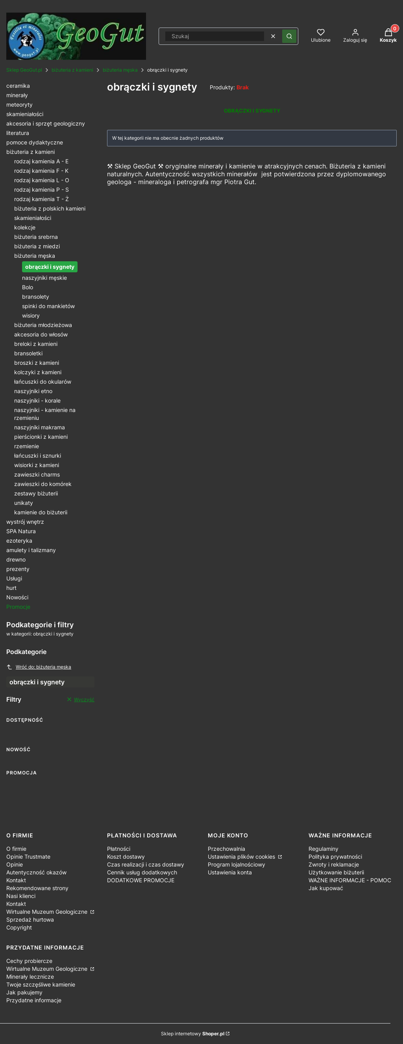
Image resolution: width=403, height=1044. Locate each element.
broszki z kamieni (36, 362)
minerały (17, 95)
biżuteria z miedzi (37, 246)
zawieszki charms (37, 474)
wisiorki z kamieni (36, 465)
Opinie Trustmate (28, 856)
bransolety (35, 296)
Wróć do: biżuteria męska (38, 667)
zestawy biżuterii (36, 493)
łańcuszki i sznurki (37, 455)
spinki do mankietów (48, 306)
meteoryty (19, 104)
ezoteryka (19, 540)
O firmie (16, 848)
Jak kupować (326, 888)
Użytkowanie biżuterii (336, 872)
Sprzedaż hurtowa (30, 919)
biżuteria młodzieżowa (43, 325)
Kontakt (16, 880)
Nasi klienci (20, 895)
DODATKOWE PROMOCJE (140, 880)
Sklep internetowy (192, 1034)
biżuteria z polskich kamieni (49, 208)
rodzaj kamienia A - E (41, 161)
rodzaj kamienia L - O (41, 180)
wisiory (31, 315)
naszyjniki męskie (44, 277)
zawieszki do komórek (43, 483)
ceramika (18, 85)
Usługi (14, 578)
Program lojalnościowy (236, 864)
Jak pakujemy (24, 992)
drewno (16, 559)
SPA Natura (21, 531)
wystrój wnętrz (25, 521)
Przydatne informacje (33, 1000)
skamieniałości (24, 114)
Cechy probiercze (29, 960)
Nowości (17, 597)
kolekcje (24, 227)
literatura (17, 132)
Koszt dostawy (126, 856)
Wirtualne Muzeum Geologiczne (47, 911)
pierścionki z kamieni (41, 436)
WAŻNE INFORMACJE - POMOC (350, 880)
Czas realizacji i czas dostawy (145, 864)
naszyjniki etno (33, 391)
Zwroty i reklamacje (334, 864)
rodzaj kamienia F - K (41, 170)
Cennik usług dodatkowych (142, 872)
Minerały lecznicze (30, 976)
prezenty (18, 568)
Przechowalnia (226, 848)
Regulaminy (323, 848)
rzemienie (26, 446)
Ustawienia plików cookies (242, 856)
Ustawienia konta (230, 872)
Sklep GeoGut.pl (24, 70)
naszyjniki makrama (39, 427)
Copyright (19, 927)
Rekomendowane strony (37, 888)
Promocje (18, 606)
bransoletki (28, 353)
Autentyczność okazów (36, 872)
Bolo (27, 287)
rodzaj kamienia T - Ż (41, 199)
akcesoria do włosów (41, 334)
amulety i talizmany (31, 550)
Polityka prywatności (335, 856)
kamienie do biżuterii (40, 512)
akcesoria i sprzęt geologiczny (45, 123)
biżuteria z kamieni (72, 70)
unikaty (23, 502)
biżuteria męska (120, 70)
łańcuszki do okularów (42, 381)
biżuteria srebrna (36, 236)
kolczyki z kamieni (37, 372)
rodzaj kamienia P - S (41, 189)
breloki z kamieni (35, 343)
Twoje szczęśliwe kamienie (40, 984)
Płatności (118, 848)
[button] (289, 36)
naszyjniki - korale (37, 400)
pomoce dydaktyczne (34, 142)
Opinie (14, 864)
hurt (11, 587)
